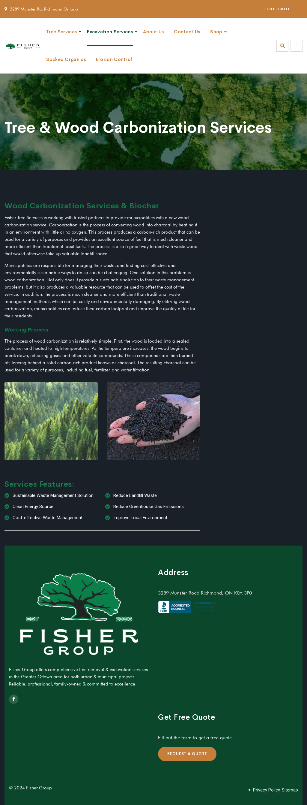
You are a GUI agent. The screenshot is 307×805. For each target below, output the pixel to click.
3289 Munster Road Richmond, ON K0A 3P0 (205, 593)
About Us (153, 32)
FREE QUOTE (277, 9)
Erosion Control (114, 59)
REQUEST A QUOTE (187, 753)
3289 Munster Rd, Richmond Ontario (44, 9)
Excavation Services (110, 32)
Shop (216, 32)
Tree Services (61, 32)
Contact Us (187, 32)
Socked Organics (66, 59)
